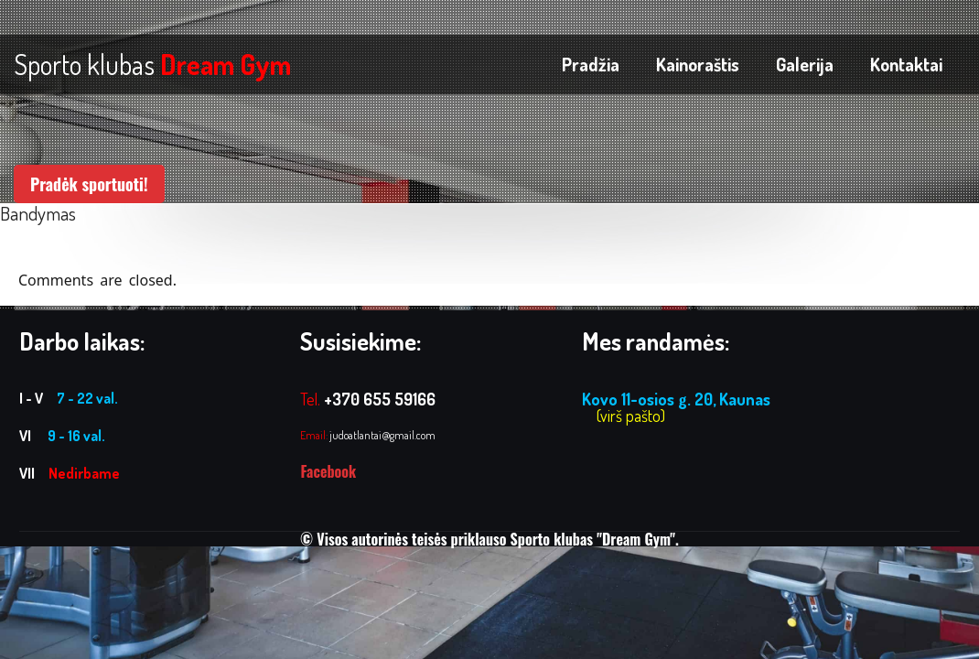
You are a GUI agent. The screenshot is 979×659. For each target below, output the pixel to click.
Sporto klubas (152, 64)
